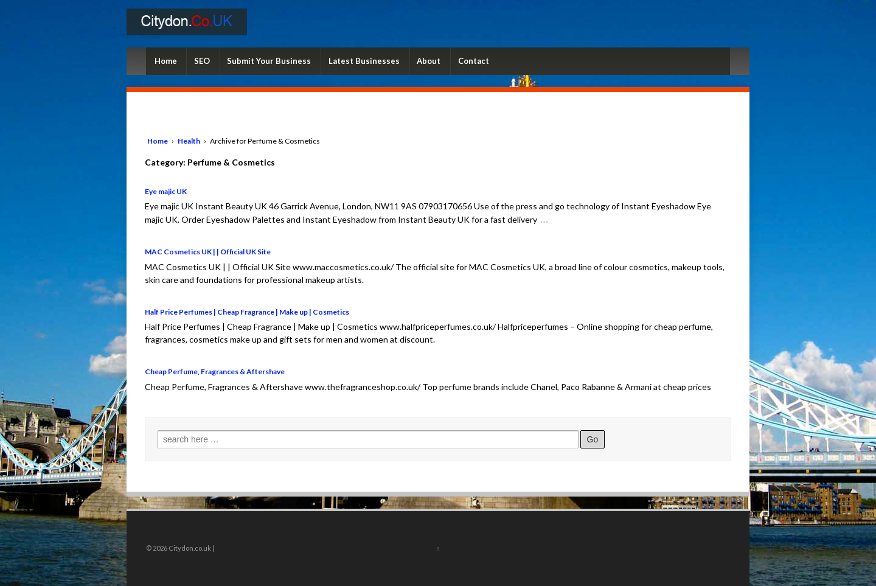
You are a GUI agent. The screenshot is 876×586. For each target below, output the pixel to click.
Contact (473, 61)
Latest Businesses (364, 61)
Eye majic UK (166, 191)
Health (189, 140)
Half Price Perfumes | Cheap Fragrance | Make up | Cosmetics (247, 311)
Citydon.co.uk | (190, 548)
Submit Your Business (269, 61)
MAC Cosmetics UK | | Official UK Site (208, 251)
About (428, 61)
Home (166, 61)
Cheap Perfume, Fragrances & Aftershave (215, 371)
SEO (202, 61)
